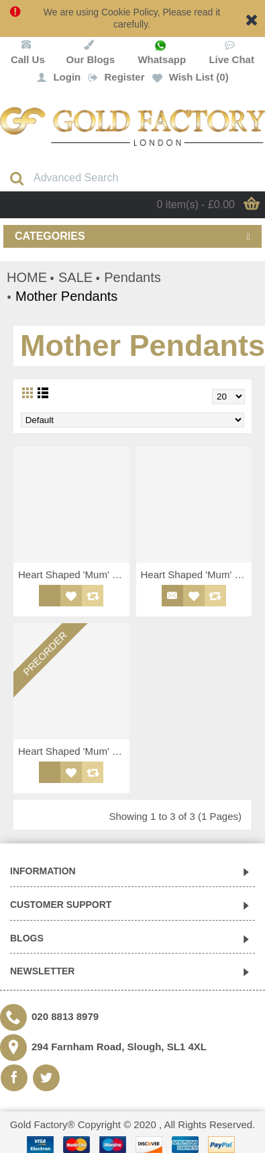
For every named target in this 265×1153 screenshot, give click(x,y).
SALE (75, 277)
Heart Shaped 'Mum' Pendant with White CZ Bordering (73, 751)
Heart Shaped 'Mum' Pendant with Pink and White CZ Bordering (73, 574)
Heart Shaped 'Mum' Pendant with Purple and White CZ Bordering (196, 574)
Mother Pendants (66, 296)
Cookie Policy (129, 12)
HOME (27, 277)
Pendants (132, 277)
